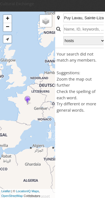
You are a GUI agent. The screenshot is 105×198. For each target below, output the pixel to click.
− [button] (7, 27)
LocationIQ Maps (27, 191)
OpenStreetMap (12, 195)
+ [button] (7, 19)
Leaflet (5, 191)
